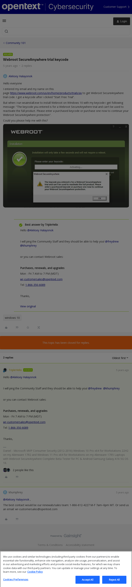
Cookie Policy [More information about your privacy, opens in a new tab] (35, 576)
